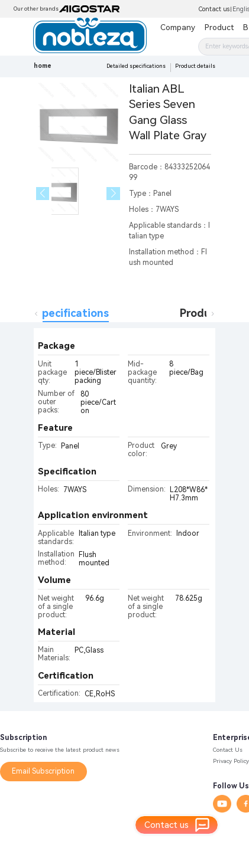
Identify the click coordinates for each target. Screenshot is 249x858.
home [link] (42, 66)
